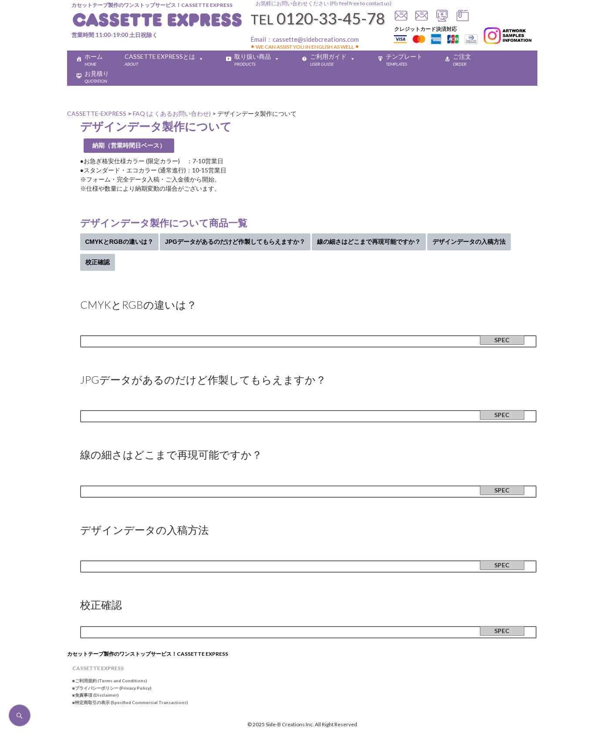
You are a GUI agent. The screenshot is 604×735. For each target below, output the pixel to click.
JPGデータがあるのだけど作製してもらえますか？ (235, 241)
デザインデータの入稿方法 (469, 241)
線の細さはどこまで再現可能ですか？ (369, 241)
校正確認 (97, 262)
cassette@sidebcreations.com (316, 39)
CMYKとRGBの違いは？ (119, 241)
